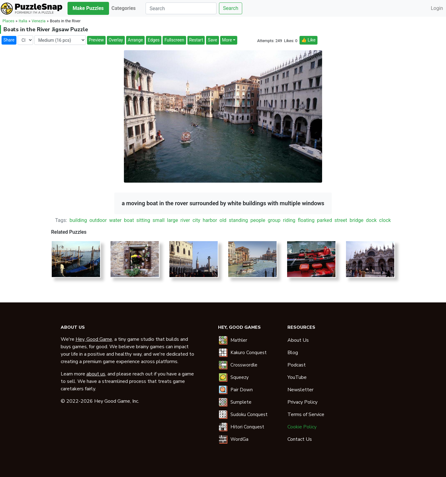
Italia (23, 21)
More (227, 39)
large (172, 220)
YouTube (297, 377)
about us (95, 374)
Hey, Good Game (94, 339)
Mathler (238, 340)
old (223, 220)
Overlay (116, 39)
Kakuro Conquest (248, 352)
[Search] (181, 8)
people (258, 220)
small (159, 220)
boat (129, 220)
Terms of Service (305, 414)
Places (8, 21)
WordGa (239, 439)
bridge (357, 220)
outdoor (98, 220)
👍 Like (308, 39)
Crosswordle (243, 365)
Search (230, 8)
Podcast (296, 365)
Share (9, 39)
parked (324, 220)
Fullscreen (174, 39)
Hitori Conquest (247, 427)
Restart (196, 39)
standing (238, 220)
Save (212, 39)
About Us (298, 340)
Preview (96, 39)
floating (306, 220)
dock (371, 220)
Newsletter (300, 389)
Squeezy (239, 377)
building (78, 220)
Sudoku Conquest (249, 414)
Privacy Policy (302, 402)
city (196, 220)
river (185, 220)
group (274, 220)
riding (289, 220)
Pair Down (241, 390)
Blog (292, 352)
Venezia (39, 21)
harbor (210, 220)
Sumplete (240, 402)
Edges (154, 39)
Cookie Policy (302, 426)
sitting (143, 220)
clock (385, 220)
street (340, 220)
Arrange (135, 39)
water (115, 220)
